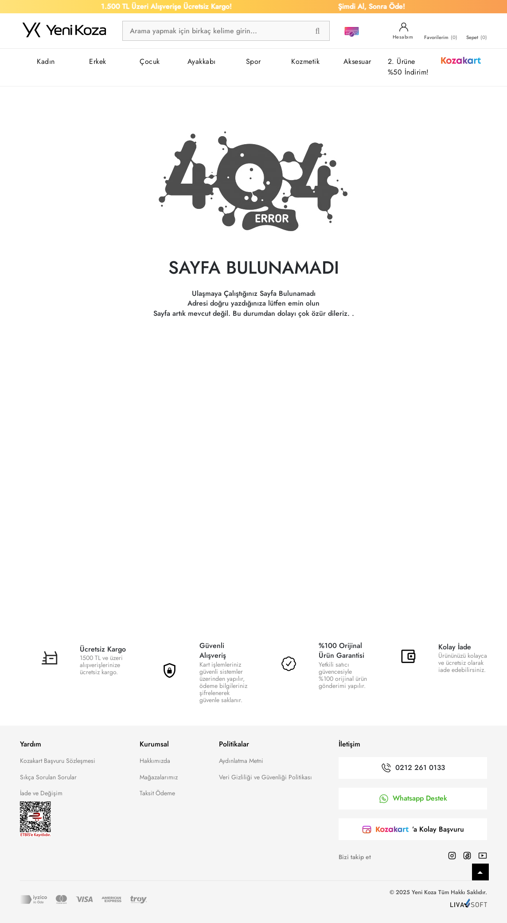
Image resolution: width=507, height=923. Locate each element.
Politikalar (234, 744)
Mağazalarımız (159, 777)
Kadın (46, 61)
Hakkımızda (155, 760)
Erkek (97, 61)
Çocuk (150, 61)
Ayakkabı (201, 61)
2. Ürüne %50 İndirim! (408, 66)
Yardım (30, 744)
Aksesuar (357, 61)
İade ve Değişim (41, 793)
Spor (253, 61)
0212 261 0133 (420, 768)
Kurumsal (154, 744)
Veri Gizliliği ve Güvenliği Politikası (265, 777)
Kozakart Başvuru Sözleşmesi (57, 760)
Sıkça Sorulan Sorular (48, 777)
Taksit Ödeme (157, 793)
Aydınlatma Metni (241, 760)
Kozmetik (305, 61)
